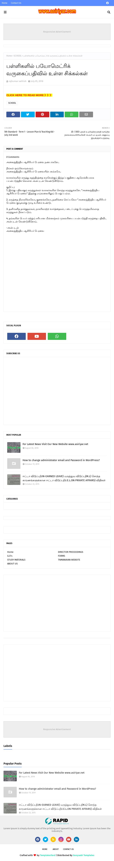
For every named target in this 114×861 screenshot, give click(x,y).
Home (4, 3)
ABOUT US (12, 563)
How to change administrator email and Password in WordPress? (61, 460)
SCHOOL (17, 56)
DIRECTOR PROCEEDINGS (70, 552)
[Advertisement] (57, 603)
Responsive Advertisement (57, 31)
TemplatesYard (47, 855)
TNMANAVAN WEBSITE (69, 559)
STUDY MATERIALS (16, 559)
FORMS (61, 556)
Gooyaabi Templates (83, 855)
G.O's (9, 556)
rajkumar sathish (17, 81)
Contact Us (16, 3)
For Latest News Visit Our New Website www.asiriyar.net (55, 444)
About (56, 849)
